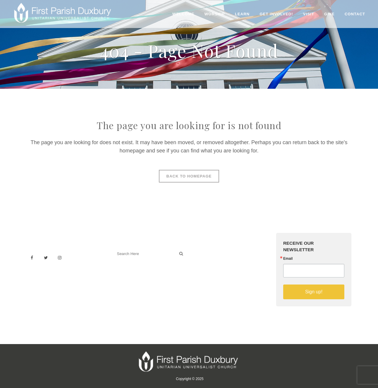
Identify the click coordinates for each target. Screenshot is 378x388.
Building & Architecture (217, 270)
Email (288, 258)
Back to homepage (188, 176)
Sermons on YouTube (216, 277)
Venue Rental (208, 251)
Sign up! (313, 291)
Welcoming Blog (130, 279)
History (202, 264)
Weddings (204, 257)
